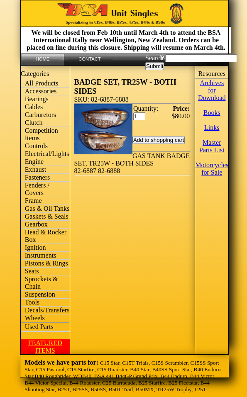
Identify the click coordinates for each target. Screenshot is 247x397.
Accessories (40, 91)
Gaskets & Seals (46, 216)
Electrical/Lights (47, 153)
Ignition (35, 247)
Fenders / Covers (37, 189)
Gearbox (36, 224)
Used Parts (39, 326)
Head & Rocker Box (45, 236)
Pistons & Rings (46, 263)
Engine (34, 161)
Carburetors (40, 114)
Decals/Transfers (47, 310)
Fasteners (37, 177)
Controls (36, 145)
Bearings (37, 98)
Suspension (40, 294)
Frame (33, 200)
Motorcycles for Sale (211, 168)
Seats (32, 271)
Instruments (40, 255)
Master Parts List (212, 146)
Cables (34, 106)
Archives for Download (212, 90)
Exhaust (35, 169)
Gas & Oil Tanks (47, 208)
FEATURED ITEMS (45, 346)
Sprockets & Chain (41, 282)
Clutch (34, 122)
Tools (32, 302)
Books (211, 112)
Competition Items (41, 134)
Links (211, 127)
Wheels (35, 317)
